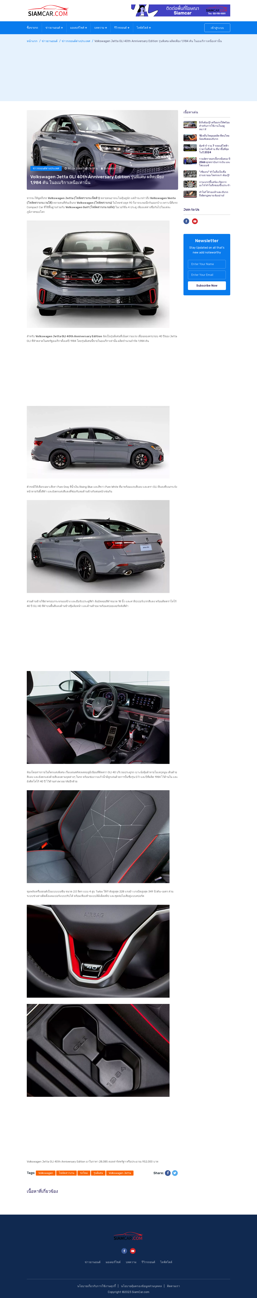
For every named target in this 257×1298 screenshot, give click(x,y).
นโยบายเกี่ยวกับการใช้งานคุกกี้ (96, 1285)
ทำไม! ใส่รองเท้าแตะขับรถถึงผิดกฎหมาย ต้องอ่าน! (213, 193)
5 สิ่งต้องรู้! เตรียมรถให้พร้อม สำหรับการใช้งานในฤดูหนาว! (214, 125)
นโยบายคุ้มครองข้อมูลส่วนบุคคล (141, 1285)
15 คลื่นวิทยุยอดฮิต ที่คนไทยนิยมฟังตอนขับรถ (214, 136)
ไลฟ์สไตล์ (142, 27)
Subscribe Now (206, 285)
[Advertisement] (128, 70)
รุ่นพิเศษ (98, 1172)
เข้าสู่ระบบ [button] (217, 27)
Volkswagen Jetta (120, 1172)
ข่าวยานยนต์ (53, 27)
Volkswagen (45, 1172)
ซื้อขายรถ (32, 27)
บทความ (99, 27)
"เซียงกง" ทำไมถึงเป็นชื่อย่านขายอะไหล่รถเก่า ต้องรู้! (214, 173)
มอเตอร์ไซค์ (77, 27)
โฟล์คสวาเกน (66, 1172)
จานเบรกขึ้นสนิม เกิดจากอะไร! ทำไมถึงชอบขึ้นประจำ (214, 183)
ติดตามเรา (173, 1285)
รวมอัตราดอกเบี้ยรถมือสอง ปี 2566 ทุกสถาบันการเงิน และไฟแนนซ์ (214, 161)
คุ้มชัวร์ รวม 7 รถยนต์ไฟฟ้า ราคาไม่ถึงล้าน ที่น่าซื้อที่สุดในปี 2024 (214, 148)
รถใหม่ (84, 1172)
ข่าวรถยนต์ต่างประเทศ (76, 40)
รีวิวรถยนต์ (120, 27)
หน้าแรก (32, 40)
